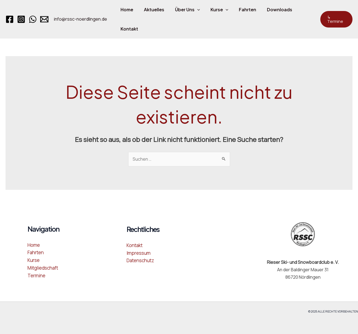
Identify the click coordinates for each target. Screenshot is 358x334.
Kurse (213, 9)
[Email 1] (44, 19)
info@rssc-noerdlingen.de (80, 19)
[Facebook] (10, 19)
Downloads (269, 9)
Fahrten (239, 9)
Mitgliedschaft (43, 267)
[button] (335, 19)
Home (126, 9)
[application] (192, 9)
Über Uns (182, 9)
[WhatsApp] (33, 19)
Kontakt (128, 29)
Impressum (139, 253)
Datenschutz (140, 260)
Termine (36, 275)
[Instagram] (21, 19)
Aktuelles (151, 9)
